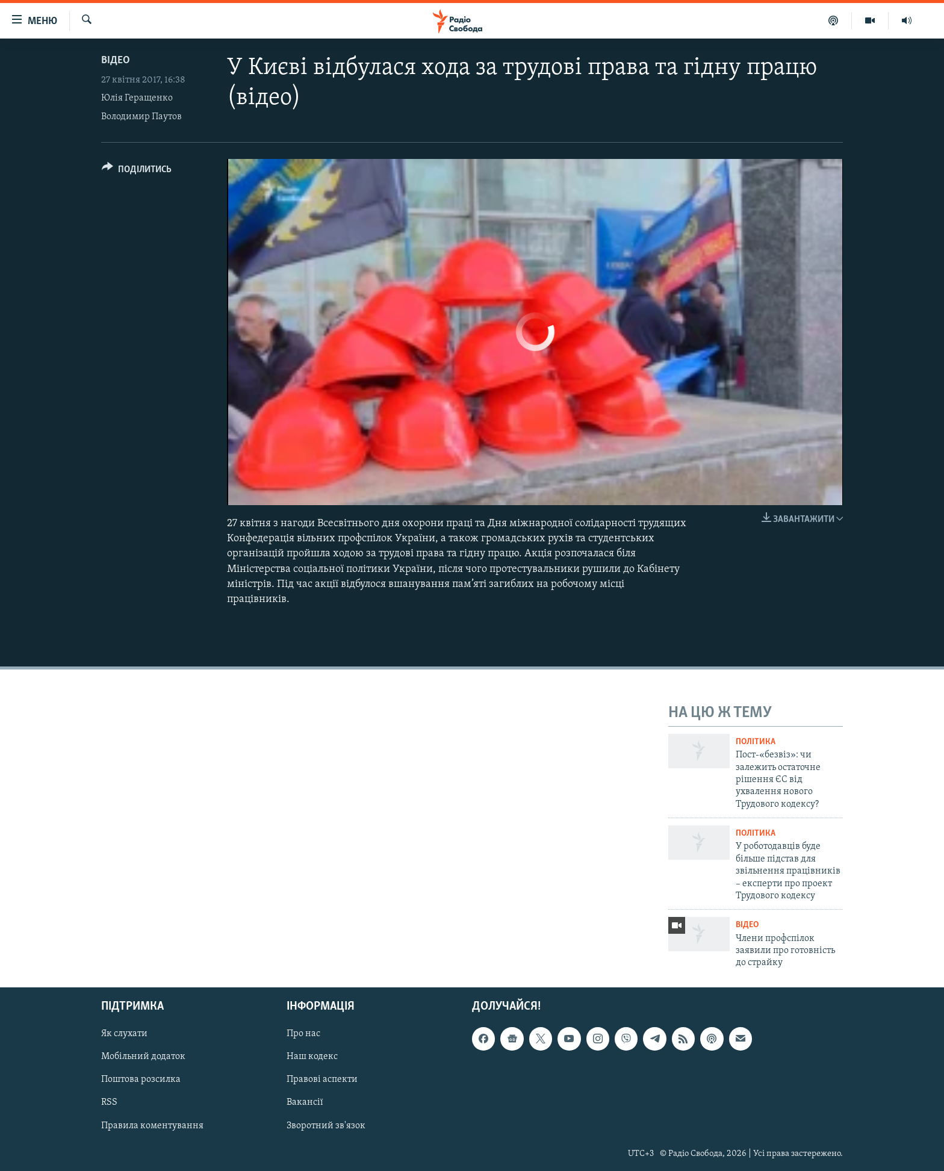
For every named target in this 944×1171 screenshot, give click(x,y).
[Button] (137, 171)
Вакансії (305, 1102)
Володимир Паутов (141, 117)
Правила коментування (152, 1125)
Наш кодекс (312, 1056)
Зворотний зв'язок (326, 1125)
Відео (115, 60)
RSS (109, 1102)
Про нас (303, 1034)
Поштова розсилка (141, 1079)
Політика (755, 742)
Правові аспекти (322, 1079)
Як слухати (124, 1034)
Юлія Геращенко (137, 98)
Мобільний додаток (143, 1056)
